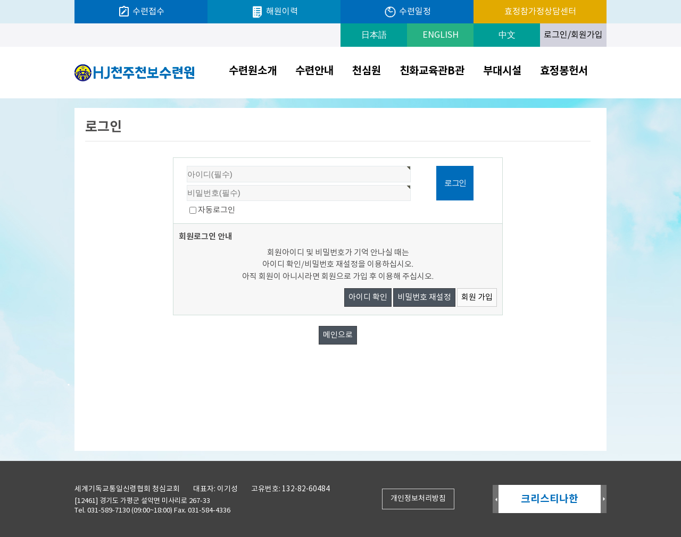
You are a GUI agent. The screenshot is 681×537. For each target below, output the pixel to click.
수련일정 (407, 12)
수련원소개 (253, 71)
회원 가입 (477, 297)
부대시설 (502, 71)
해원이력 (274, 12)
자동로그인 (216, 210)
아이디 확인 (367, 297)
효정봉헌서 (564, 71)
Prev (496, 499)
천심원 (366, 71)
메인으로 (338, 335)
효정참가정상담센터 (540, 11)
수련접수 (141, 11)
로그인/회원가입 (573, 35)
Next (604, 499)
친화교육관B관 (432, 71)
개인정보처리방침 (418, 498)
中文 (507, 35)
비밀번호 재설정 (424, 297)
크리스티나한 (549, 499)
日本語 (374, 35)
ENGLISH (440, 35)
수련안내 (314, 71)
